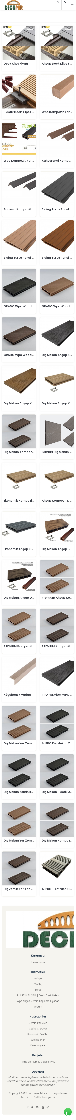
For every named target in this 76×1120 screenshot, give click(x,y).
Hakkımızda (38, 962)
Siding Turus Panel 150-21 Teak (26, 258)
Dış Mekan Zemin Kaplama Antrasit (30, 792)
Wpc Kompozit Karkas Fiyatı (25, 161)
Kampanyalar (38, 1045)
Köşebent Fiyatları (17, 695)
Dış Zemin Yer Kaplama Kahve (26, 889)
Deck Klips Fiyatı (16, 63)
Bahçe (38, 978)
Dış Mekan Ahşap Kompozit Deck (28, 403)
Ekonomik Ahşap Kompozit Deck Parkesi (33, 549)
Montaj (38, 984)
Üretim (38, 1006)
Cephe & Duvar (38, 1028)
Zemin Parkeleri (38, 1023)
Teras (38, 989)
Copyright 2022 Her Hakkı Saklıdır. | (31, 1093)
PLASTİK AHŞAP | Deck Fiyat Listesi (38, 995)
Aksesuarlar (38, 1039)
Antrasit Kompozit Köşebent (25, 209)
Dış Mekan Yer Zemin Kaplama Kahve (31, 840)
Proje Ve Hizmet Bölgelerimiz (38, 1061)
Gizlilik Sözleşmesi (44, 1097)
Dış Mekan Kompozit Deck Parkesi (29, 452)
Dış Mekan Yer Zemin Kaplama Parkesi (32, 743)
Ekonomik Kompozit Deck (22, 501)
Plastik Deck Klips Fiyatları (23, 112)
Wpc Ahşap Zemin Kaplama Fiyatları (38, 1001)
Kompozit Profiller (38, 1034)
